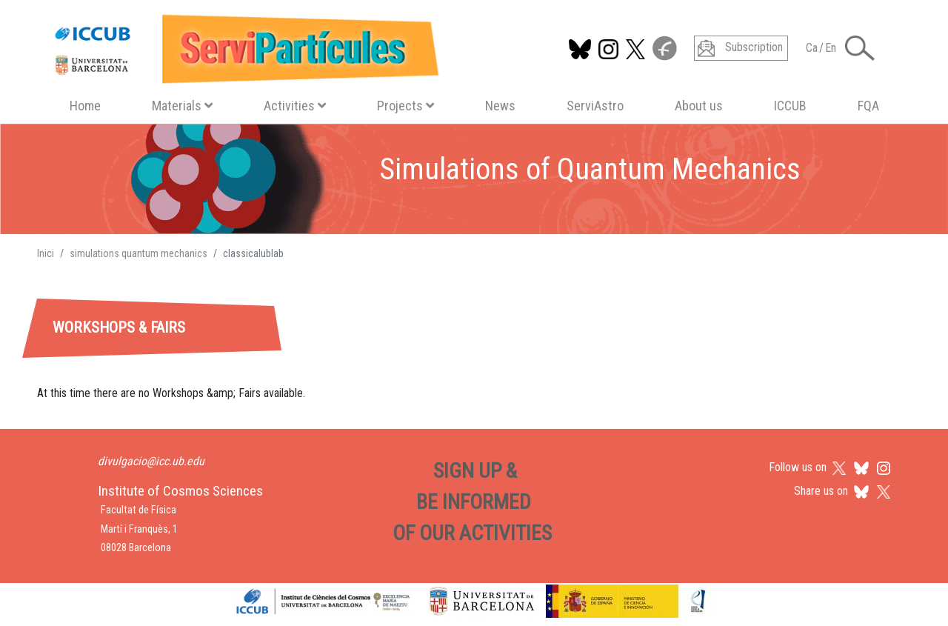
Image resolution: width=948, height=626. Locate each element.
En (830, 48)
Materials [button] (182, 105)
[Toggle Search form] (860, 48)
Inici (45, 253)
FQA (868, 105)
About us (699, 105)
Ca (812, 48)
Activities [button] (295, 105)
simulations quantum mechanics (138, 253)
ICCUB (790, 105)
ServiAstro (595, 105)
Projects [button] (405, 105)
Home (85, 105)
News (500, 105)
